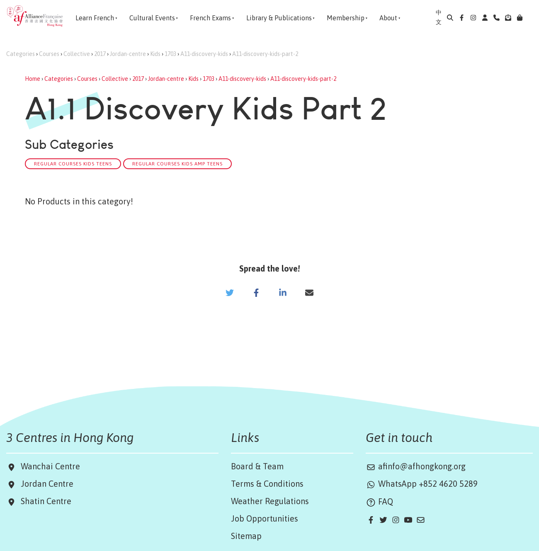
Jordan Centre (45, 483)
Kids (155, 54)
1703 (170, 54)
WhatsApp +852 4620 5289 (422, 483)
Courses (49, 54)
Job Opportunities (264, 518)
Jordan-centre (128, 54)
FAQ (379, 501)
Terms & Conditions (267, 483)
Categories (20, 54)
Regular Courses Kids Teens (73, 163)
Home (32, 78)
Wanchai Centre (51, 466)
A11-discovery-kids (204, 54)
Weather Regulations (270, 501)
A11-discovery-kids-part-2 (265, 54)
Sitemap (246, 536)
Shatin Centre (44, 501)
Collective (76, 54)
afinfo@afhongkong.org (416, 466)
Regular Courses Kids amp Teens (177, 163)
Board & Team (257, 466)
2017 (100, 54)
